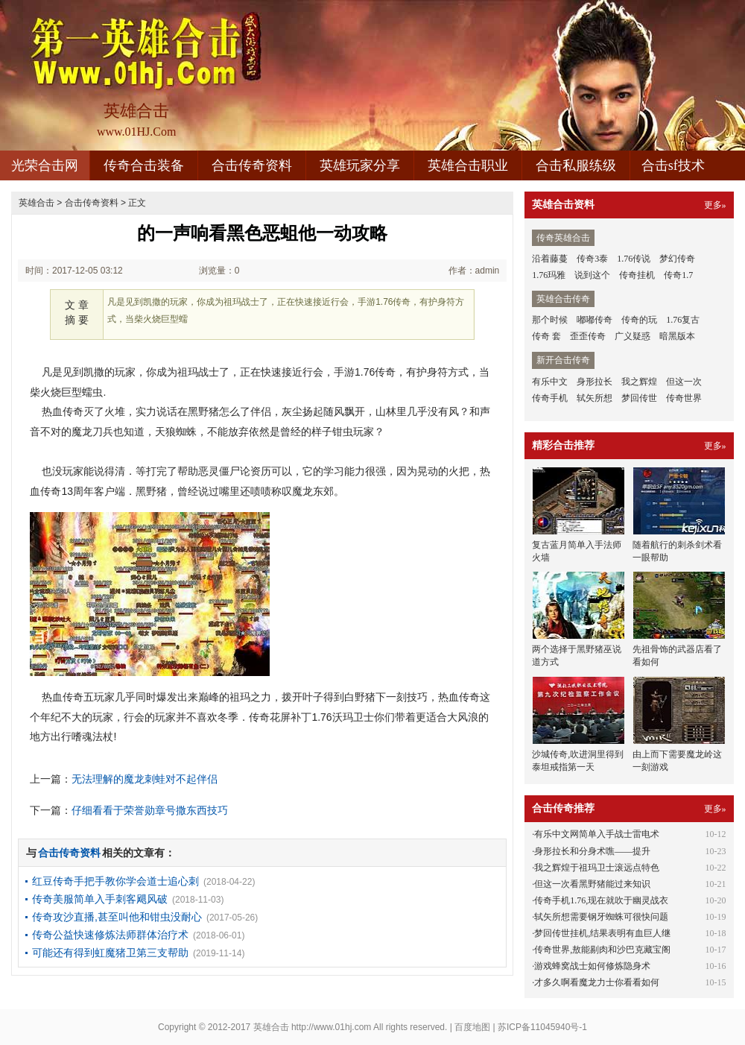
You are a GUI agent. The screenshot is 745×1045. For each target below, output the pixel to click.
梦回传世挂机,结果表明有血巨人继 (602, 933)
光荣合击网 (44, 165)
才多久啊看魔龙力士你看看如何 (596, 982)
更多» (715, 205)
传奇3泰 (592, 258)
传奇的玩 (639, 320)
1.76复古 (683, 320)
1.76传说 (633, 258)
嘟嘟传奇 (594, 320)
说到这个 (592, 275)
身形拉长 (594, 381)
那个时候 (550, 320)
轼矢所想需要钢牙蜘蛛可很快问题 (601, 917)
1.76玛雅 (548, 275)
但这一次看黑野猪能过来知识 (592, 884)
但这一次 (684, 381)
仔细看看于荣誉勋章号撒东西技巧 (150, 810)
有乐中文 (550, 381)
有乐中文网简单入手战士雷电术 (596, 834)
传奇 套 (546, 336)
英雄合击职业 (468, 165)
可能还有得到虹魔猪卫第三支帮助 (110, 953)
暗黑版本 (677, 336)
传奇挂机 (637, 275)
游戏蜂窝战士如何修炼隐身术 (592, 966)
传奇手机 (550, 398)
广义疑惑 (632, 336)
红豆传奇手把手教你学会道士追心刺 (115, 881)
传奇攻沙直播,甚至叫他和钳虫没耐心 (117, 917)
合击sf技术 (673, 165)
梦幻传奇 (677, 258)
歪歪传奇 (588, 336)
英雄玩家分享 (360, 165)
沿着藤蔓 (550, 258)
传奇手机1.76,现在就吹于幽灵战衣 (601, 900)
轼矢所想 (594, 398)
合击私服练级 (576, 165)
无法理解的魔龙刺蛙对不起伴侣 (145, 779)
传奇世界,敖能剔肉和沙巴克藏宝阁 (602, 949)
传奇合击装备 (144, 165)
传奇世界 (684, 398)
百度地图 (472, 1027)
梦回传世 (639, 398)
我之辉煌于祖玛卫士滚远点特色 (596, 867)
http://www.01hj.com (331, 1027)
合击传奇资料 (252, 165)
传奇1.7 (678, 275)
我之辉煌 (639, 381)
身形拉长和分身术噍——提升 (592, 851)
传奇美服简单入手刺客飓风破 (100, 899)
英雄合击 (36, 203)
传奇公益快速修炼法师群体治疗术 (110, 935)
